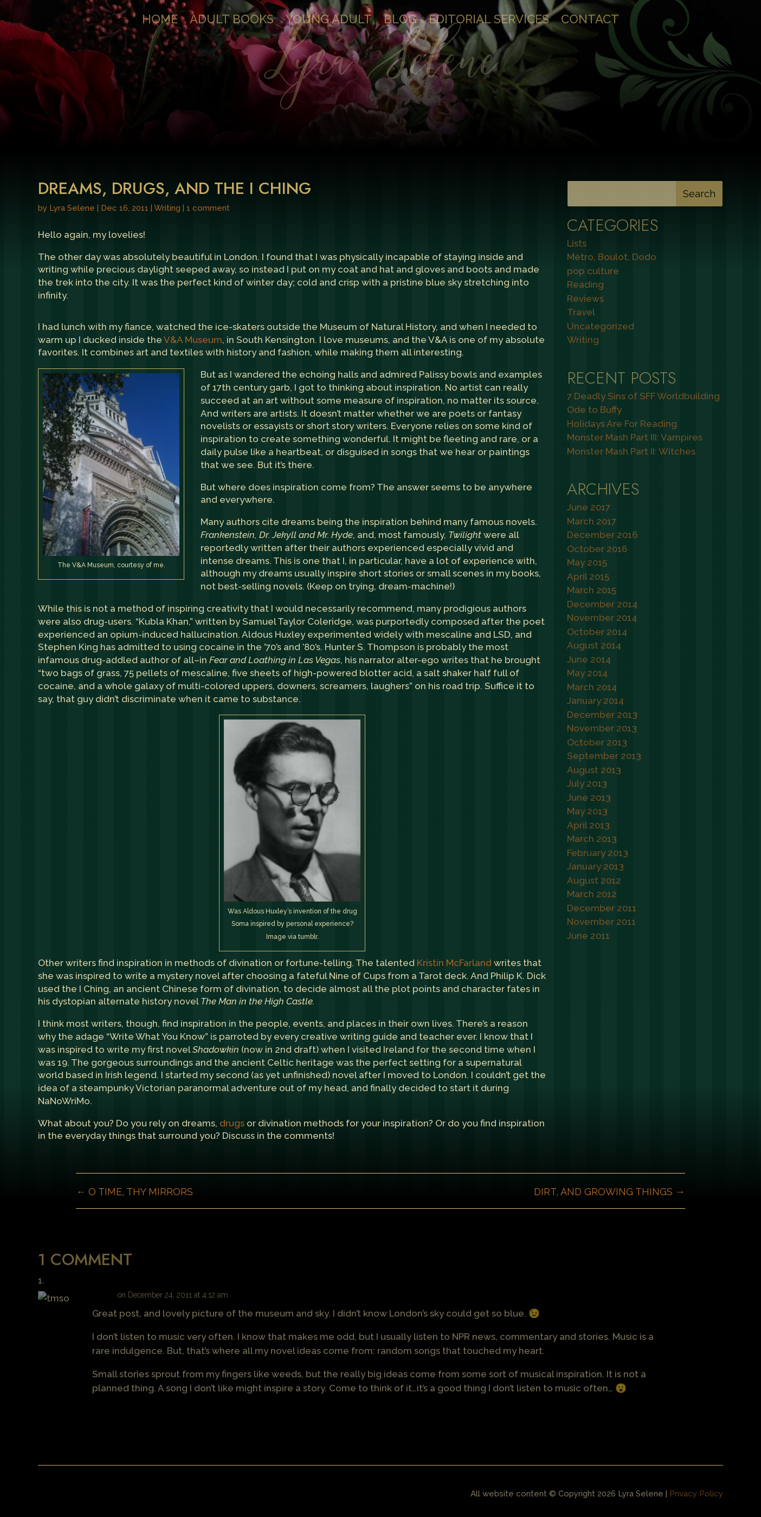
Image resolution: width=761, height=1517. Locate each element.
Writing (167, 208)
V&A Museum (193, 339)
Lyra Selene (72, 208)
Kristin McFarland (454, 962)
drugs (232, 1123)
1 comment (208, 208)
